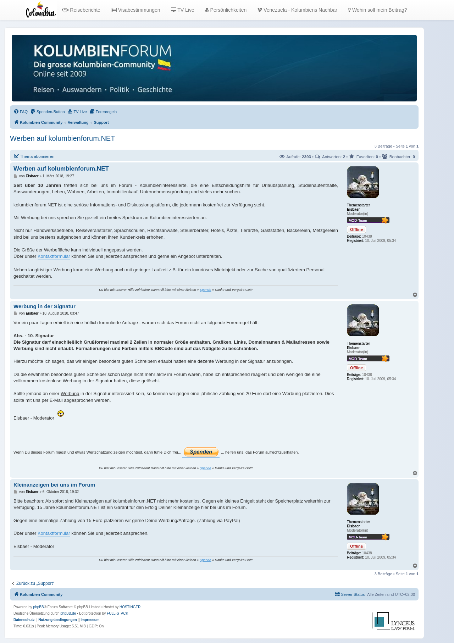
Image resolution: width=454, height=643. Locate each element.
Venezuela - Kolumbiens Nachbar (297, 10)
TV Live (182, 10)
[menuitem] (20, 111)
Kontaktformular (54, 256)
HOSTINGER (130, 607)
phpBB (38, 607)
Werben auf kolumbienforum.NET (62, 138)
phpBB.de (68, 613)
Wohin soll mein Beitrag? (377, 10)
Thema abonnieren (33, 156)
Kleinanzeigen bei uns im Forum (54, 485)
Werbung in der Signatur (44, 306)
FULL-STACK (117, 613)
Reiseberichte (81, 10)
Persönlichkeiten (226, 10)
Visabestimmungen (135, 10)
